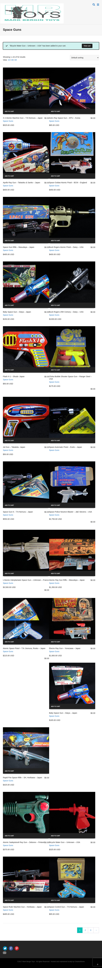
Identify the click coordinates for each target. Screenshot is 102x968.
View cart (87, 46)
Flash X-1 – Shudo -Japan (14, 376)
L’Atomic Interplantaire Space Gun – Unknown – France (26, 580)
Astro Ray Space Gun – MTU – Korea (64, 118)
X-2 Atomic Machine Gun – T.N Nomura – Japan (23, 118)
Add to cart (9, 111)
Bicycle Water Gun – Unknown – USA (64, 842)
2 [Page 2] (85, 930)
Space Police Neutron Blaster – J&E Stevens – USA (70, 512)
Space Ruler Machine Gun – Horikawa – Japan (22, 907)
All (16, 60)
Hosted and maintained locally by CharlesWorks (68, 962)
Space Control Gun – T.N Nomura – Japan (66, 907)
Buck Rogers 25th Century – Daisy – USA (66, 312)
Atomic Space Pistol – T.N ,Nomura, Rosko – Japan (24, 648)
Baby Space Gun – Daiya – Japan (17, 312)
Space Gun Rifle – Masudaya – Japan (18, 247)
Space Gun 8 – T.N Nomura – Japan (18, 512)
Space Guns (8, 121)
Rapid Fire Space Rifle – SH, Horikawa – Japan (22, 777)
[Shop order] (84, 57)
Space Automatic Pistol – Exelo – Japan (65, 447)
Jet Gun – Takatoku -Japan (14, 447)
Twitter (5, 948)
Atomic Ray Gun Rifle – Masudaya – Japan (67, 580)
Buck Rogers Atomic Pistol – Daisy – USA (66, 247)
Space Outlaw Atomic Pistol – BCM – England (68, 182)
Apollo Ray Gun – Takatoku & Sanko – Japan (21, 182)
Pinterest (17, 948)
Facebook (11, 948)
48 (12, 60)
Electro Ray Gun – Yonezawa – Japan (64, 648)
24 (9, 60)
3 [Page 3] (90, 930)
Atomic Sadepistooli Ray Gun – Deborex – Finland (23, 842)
